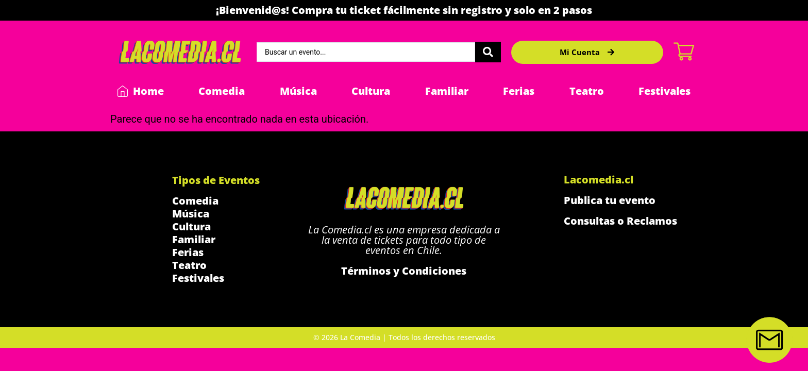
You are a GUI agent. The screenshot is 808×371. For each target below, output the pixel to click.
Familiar (446, 91)
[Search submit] (488, 52)
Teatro (586, 91)
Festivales (664, 91)
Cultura (370, 91)
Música (298, 91)
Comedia (221, 91)
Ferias (518, 91)
